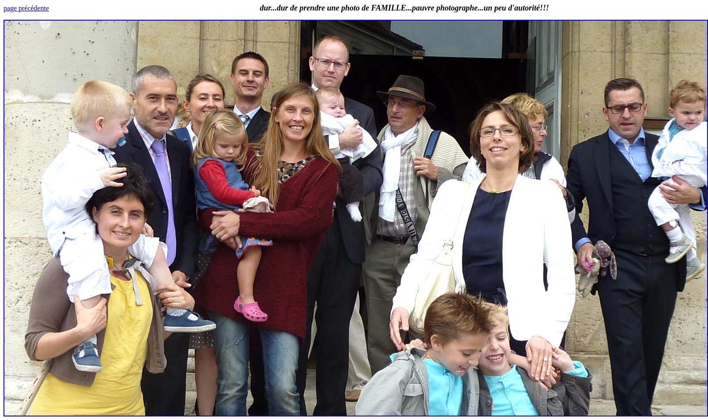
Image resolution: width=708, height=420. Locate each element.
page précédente (26, 8)
